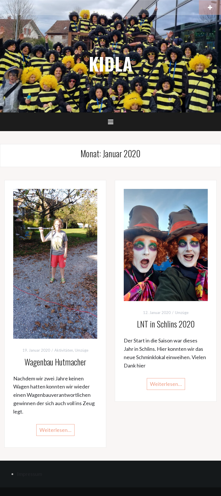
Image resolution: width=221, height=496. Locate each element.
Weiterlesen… (55, 430)
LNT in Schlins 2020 (166, 324)
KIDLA (110, 63)
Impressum (29, 474)
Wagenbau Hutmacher (55, 362)
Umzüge (81, 350)
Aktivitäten (63, 350)
